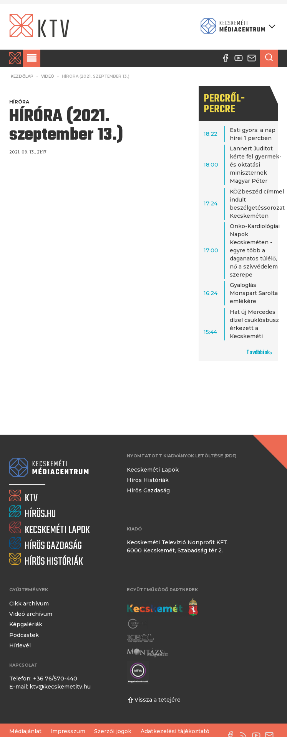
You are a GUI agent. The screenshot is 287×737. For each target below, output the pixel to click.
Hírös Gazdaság (148, 490)
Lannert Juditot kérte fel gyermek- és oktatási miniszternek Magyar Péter (256, 164)
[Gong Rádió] (137, 624)
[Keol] (140, 638)
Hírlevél (20, 645)
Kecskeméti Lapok (153, 469)
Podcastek (24, 635)
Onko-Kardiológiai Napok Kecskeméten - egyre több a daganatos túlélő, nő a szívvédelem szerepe (255, 250)
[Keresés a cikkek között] (269, 58)
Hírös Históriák (148, 480)
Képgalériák (25, 624)
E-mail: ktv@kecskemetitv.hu (50, 686)
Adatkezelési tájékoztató (175, 731)
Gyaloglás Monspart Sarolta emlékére (254, 293)
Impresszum (67, 731)
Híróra (19, 102)
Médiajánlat (25, 731)
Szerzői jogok (112, 731)
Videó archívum (30, 613)
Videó (47, 76)
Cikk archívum (29, 603)
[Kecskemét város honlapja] (162, 607)
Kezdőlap (22, 76)
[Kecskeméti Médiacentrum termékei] (236, 26)
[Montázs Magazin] (147, 652)
